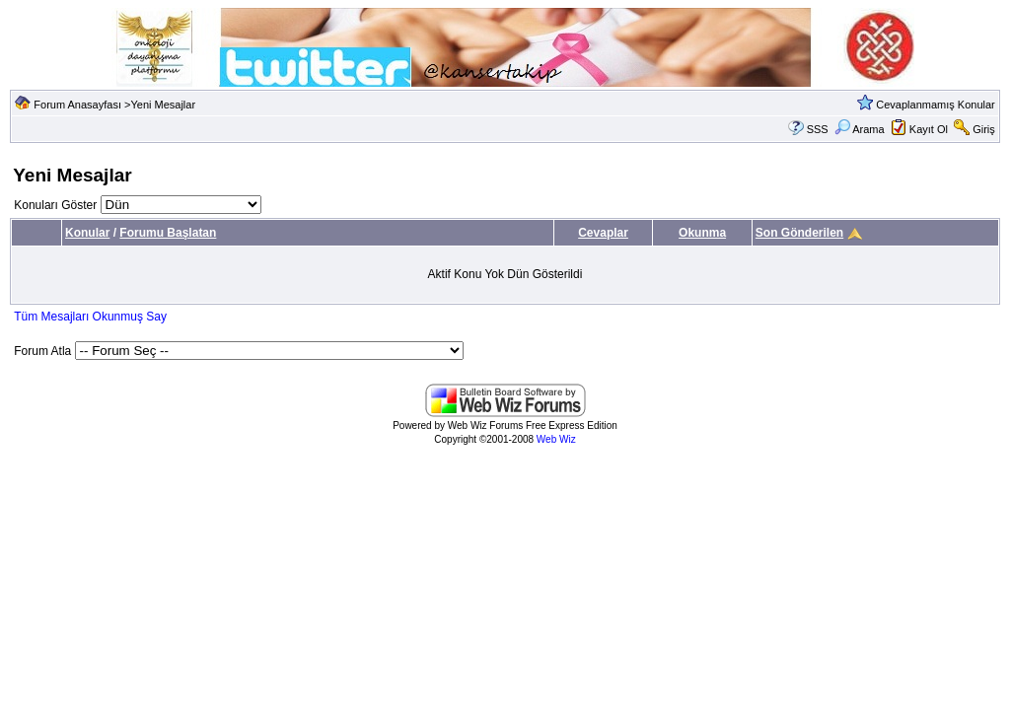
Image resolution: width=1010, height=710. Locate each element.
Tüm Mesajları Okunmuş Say (90, 316)
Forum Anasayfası (77, 104)
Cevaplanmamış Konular (935, 104)
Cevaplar (603, 233)
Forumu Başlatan (167, 233)
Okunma (702, 233)
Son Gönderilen (799, 233)
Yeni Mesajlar (162, 104)
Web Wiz (556, 439)
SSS (818, 129)
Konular (87, 233)
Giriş (984, 129)
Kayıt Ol (928, 129)
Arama (859, 129)
